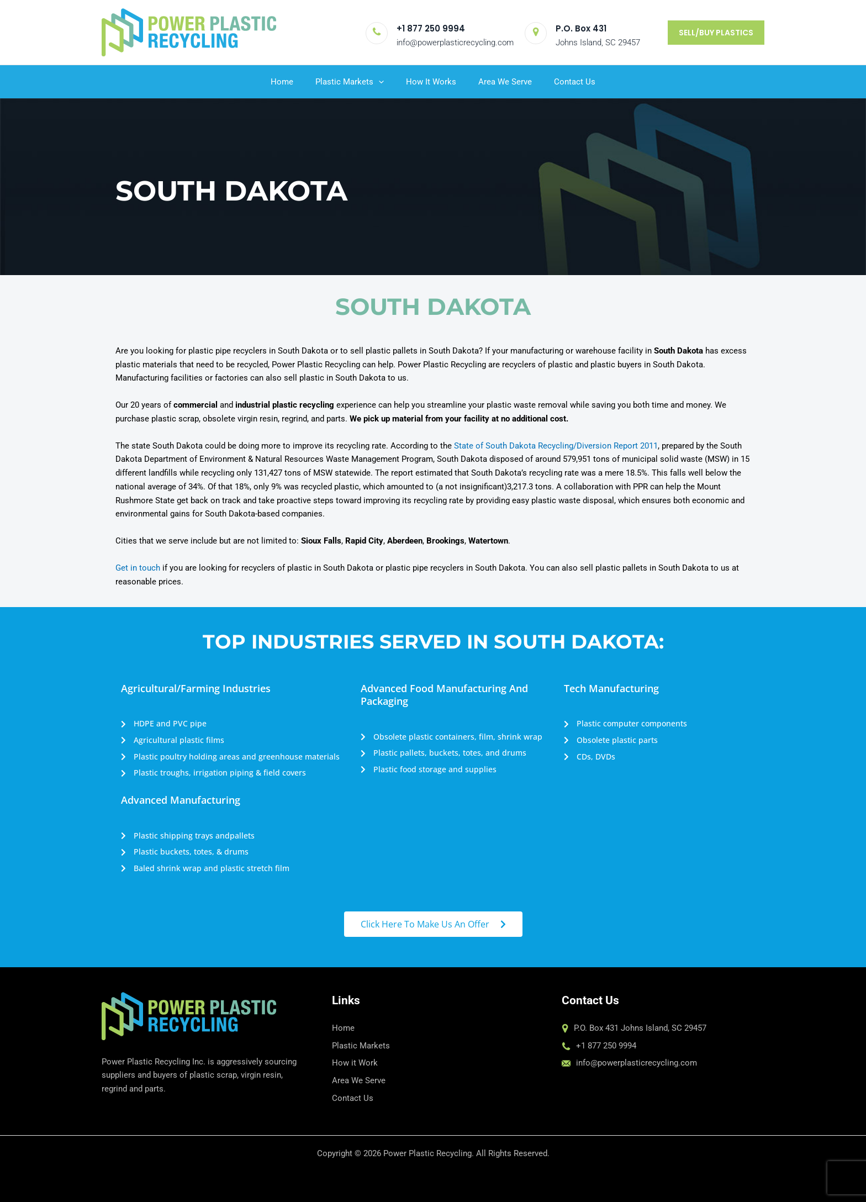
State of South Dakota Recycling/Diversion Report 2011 (556, 446)
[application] (378, 81)
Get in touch (137, 568)
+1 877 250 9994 (431, 28)
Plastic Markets (349, 81)
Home (282, 82)
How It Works (431, 82)
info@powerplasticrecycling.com (455, 43)
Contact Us (574, 82)
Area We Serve (505, 82)
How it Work (355, 1063)
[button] (716, 32)
